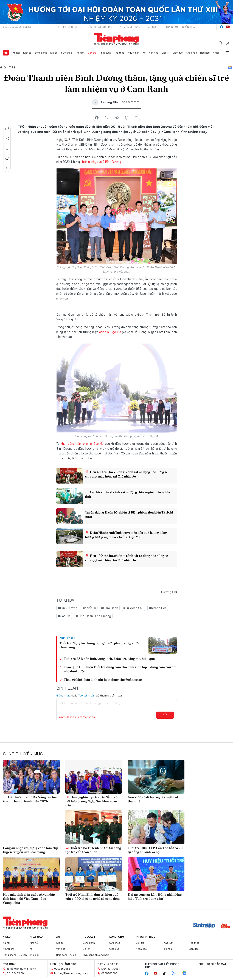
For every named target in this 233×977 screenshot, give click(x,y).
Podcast (89, 936)
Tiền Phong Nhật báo (100, 27)
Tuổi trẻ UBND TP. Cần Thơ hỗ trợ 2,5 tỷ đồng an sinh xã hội (155, 850)
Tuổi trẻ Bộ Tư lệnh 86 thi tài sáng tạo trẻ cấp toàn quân (93, 850)
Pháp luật (105, 52)
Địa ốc (54, 52)
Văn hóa (153, 52)
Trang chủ (6, 52)
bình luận (136, 118)
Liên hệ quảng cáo (63, 964)
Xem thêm (227, 52)
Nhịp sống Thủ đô (66, 954)
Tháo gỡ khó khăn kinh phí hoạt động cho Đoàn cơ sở (103, 680)
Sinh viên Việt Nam (129, 27)
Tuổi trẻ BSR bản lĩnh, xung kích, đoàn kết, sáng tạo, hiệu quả (109, 659)
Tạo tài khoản (86, 695)
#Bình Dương (67, 608)
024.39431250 (15, 973)
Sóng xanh (41, 52)
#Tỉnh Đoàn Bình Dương (93, 616)
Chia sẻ (7, 138)
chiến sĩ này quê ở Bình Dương (101, 161)
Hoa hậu (205, 52)
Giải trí (165, 52)
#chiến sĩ (89, 608)
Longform (116, 936)
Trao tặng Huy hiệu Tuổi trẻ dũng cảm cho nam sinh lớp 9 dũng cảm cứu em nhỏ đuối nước (120, 669)
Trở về (7, 168)
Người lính (133, 52)
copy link (116, 118)
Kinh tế (27, 52)
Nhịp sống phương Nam (96, 954)
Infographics (145, 936)
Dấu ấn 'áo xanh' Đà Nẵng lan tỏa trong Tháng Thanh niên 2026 (30, 799)
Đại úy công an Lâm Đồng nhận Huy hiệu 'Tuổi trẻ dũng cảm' (155, 896)
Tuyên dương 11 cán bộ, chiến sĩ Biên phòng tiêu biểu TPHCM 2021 (129, 514)
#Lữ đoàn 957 (133, 608)
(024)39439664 (110, 968)
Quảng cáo (189, 27)
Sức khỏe (66, 52)
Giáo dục (178, 52)
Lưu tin (7, 148)
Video (216, 52)
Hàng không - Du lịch (15, 954)
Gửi (164, 715)
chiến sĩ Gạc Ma (110, 332)
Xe (144, 52)
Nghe (7, 128)
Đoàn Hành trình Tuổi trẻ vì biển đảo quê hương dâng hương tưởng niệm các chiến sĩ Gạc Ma (126, 535)
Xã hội (16, 52)
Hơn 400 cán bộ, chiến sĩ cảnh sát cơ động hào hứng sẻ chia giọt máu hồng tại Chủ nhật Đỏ (126, 474)
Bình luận (7, 158)
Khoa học (191, 52)
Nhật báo (36, 936)
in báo (126, 118)
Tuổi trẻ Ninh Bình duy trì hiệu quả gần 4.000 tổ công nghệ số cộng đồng (92, 896)
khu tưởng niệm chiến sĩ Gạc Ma (82, 443)
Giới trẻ (92, 52)
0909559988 (62, 968)
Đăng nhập (63, 695)
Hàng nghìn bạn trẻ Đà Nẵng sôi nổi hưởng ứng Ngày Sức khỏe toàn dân (92, 801)
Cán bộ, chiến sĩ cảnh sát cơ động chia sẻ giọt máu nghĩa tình (127, 494)
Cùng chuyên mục (23, 753)
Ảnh (58, 936)
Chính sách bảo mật (212, 964)
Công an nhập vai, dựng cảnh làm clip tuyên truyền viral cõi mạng (30, 850)
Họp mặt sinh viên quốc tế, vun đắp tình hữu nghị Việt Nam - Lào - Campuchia (29, 898)
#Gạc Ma (64, 616)
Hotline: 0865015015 (70, 27)
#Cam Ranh (109, 608)
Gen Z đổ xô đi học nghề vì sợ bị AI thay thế (153, 799)
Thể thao (119, 52)
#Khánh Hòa (158, 608)
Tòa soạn (172, 27)
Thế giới (79, 52)
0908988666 (109, 973)
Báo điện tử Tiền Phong (116, 39)
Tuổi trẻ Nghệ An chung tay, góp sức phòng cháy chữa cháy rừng (99, 645)
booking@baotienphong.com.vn (71, 973)
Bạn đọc (194, 948)
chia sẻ (97, 118)
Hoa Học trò (153, 27)
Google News (230, 67)
